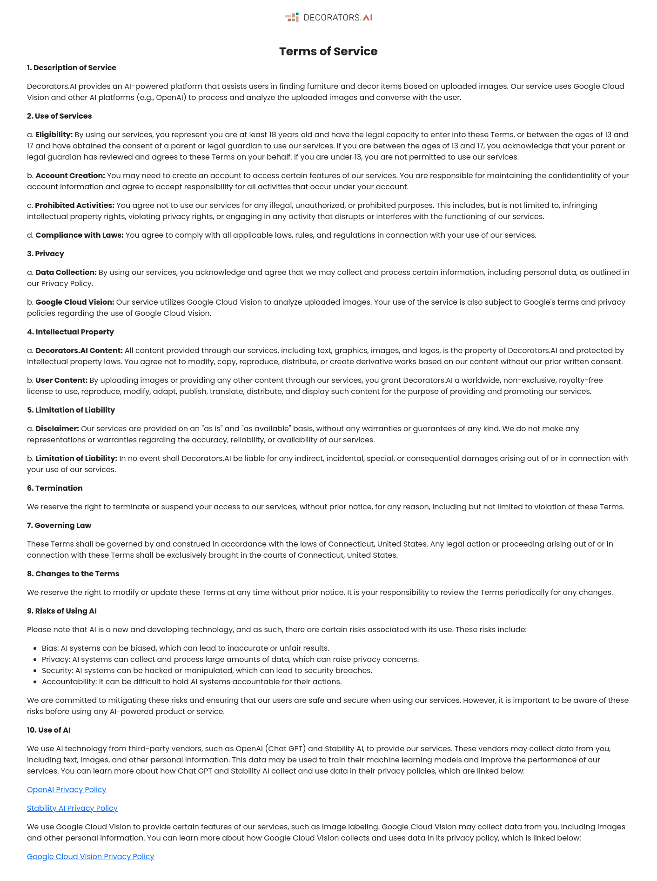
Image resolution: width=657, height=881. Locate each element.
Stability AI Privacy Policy (72, 808)
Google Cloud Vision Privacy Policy (90, 856)
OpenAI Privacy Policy (67, 789)
